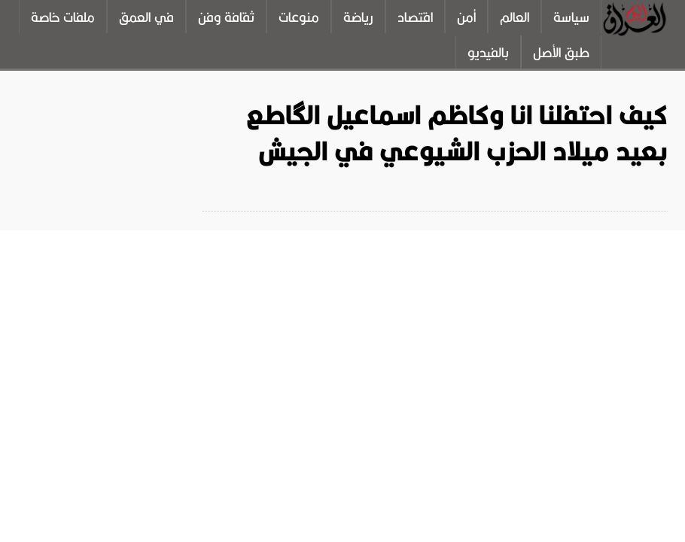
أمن (466, 17)
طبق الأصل (561, 52)
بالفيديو (488, 52)
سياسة (571, 17)
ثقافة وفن (226, 17)
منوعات (299, 17)
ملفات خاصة (63, 17)
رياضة (358, 17)
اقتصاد (415, 17)
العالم (514, 17)
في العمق (146, 17)
